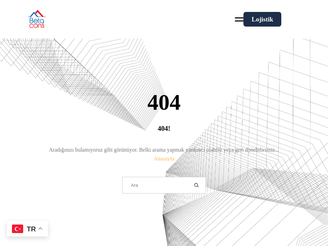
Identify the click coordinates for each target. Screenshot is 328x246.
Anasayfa (164, 159)
